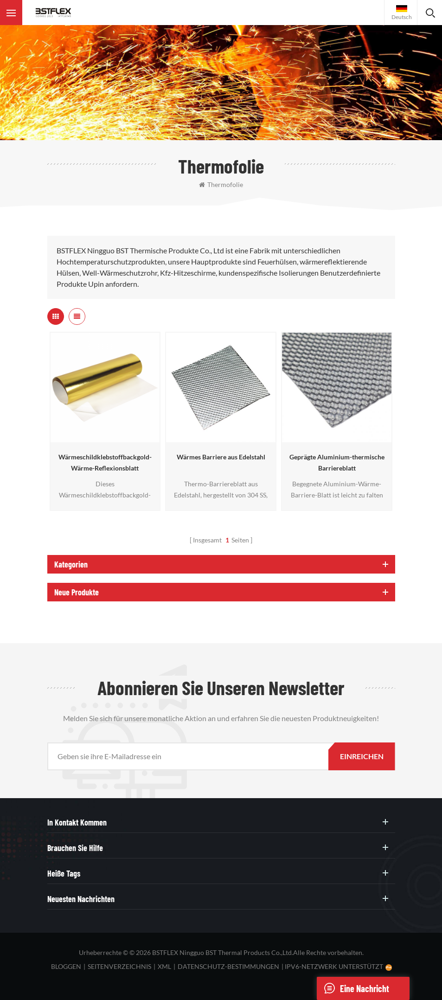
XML (164, 966)
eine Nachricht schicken (353, 988)
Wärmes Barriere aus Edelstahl (221, 457)
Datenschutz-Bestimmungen (228, 966)
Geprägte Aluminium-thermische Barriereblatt (336, 462)
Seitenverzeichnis (119, 966)
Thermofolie (221, 184)
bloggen (66, 966)
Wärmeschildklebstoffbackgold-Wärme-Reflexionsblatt (105, 462)
